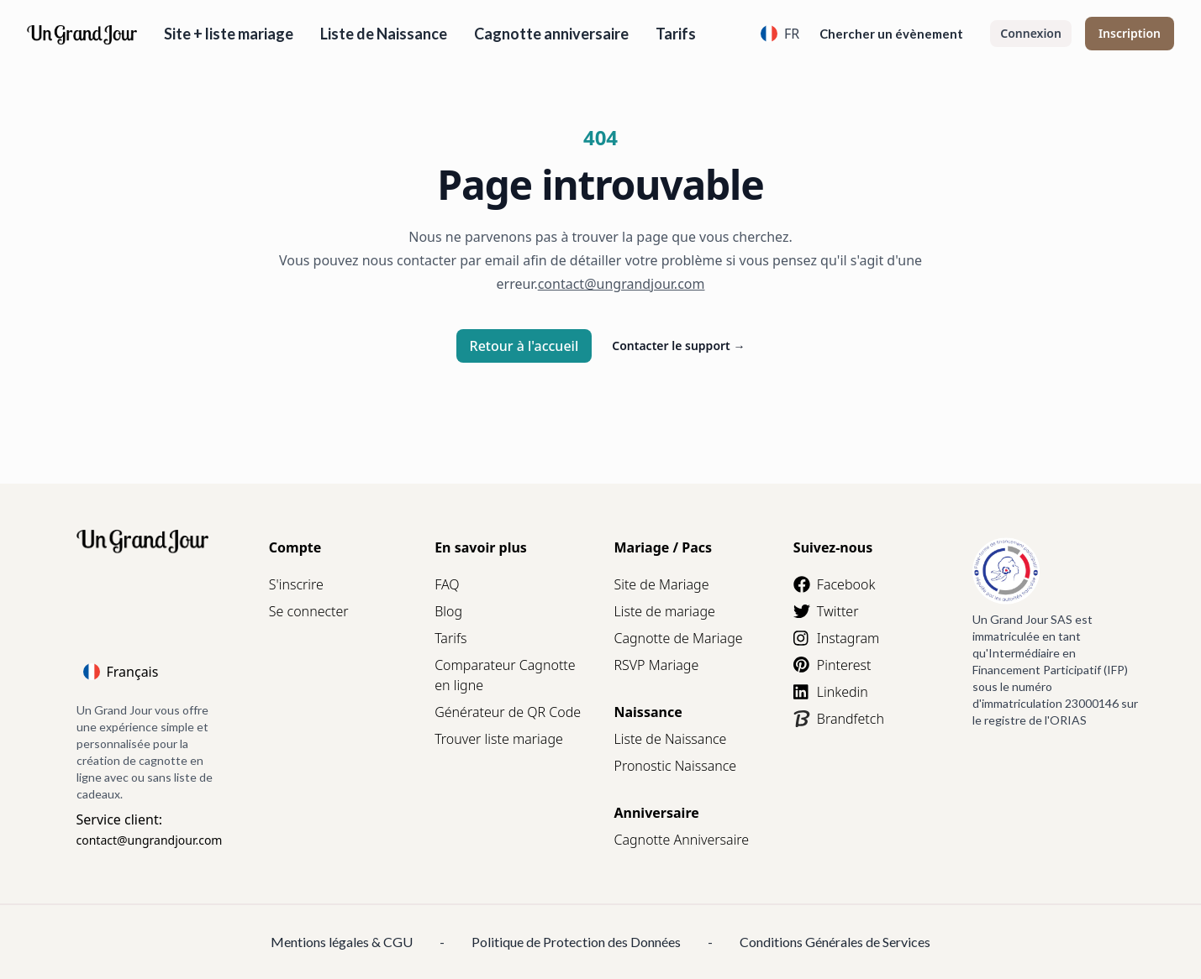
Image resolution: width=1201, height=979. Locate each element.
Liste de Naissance (383, 33)
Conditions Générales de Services (835, 942)
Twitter (826, 611)
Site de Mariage (661, 584)
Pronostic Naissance (675, 765)
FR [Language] (780, 33)
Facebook (834, 584)
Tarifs (676, 33)
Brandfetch (838, 718)
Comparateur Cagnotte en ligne (505, 675)
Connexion (1030, 33)
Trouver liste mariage (499, 739)
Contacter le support (678, 345)
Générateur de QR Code (508, 712)
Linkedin (830, 692)
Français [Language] (121, 671)
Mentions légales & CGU (342, 942)
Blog (448, 611)
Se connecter (309, 611)
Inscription (1129, 33)
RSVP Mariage (656, 665)
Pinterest (832, 665)
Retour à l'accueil (524, 346)
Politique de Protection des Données (576, 942)
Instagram (836, 638)
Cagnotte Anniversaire (681, 839)
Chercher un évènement (891, 33)
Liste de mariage (664, 611)
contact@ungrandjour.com (149, 840)
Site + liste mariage (228, 33)
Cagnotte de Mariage (678, 638)
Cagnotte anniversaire (551, 33)
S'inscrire (296, 584)
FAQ (447, 584)
